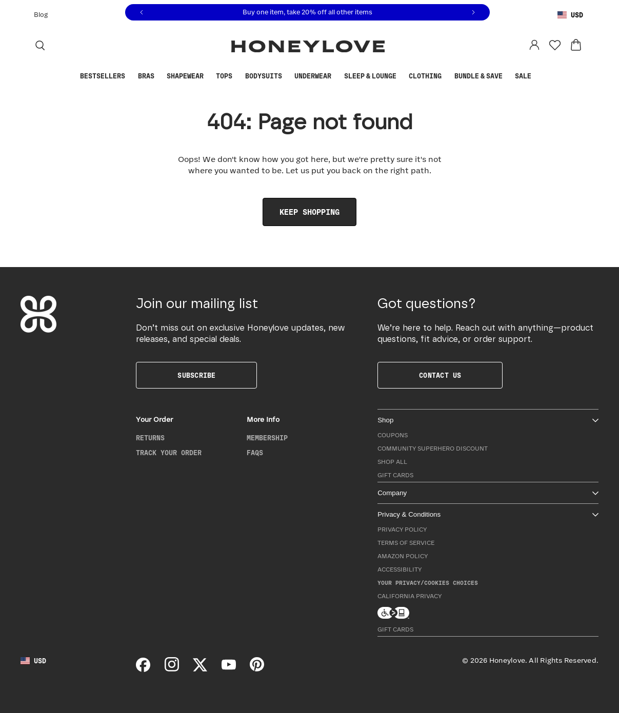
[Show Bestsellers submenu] (130, 76)
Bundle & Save (478, 76)
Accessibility (399, 570)
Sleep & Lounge (370, 76)
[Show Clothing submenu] (446, 76)
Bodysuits (263, 76)
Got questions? (426, 304)
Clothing (425, 76)
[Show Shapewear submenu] (208, 76)
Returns (150, 438)
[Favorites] (555, 45)
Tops (224, 76)
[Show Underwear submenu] (336, 76)
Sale (523, 76)
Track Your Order (169, 453)
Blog (41, 15)
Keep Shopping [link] (309, 212)
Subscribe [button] (196, 375)
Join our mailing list (197, 304)
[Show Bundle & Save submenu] (507, 76)
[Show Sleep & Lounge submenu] (401, 76)
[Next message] (473, 12)
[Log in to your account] (534, 45)
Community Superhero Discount (432, 449)
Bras (146, 76)
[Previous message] (141, 12)
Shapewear (185, 76)
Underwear (312, 76)
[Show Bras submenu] (159, 76)
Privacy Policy (402, 530)
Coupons (392, 435)
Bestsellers (102, 76)
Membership (267, 438)
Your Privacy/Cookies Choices (427, 583)
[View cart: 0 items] (576, 45)
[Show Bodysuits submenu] (287, 76)
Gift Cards (395, 475)
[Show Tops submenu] (237, 76)
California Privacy (409, 596)
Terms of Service (405, 543)
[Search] (40, 45)
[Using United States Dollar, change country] (570, 15)
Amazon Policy (402, 556)
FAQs (255, 453)
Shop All (392, 462)
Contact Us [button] (440, 375)
